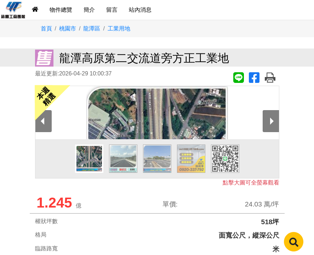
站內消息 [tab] (140, 10)
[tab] (35, 10)
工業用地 (119, 29)
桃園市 (67, 29)
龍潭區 (91, 29)
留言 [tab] (112, 10)
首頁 (46, 29)
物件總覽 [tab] (61, 10)
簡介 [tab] (89, 10)
